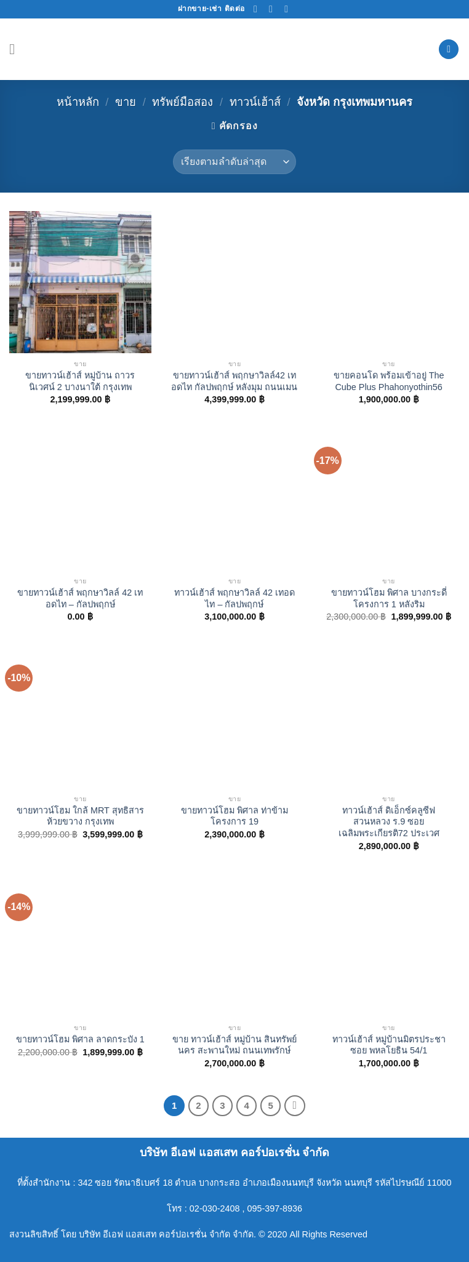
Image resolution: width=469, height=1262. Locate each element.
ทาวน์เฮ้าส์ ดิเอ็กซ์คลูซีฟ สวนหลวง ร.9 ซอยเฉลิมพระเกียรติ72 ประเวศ (389, 821)
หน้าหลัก (78, 101)
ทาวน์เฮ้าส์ (255, 101)
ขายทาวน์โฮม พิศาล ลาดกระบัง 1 (80, 1039)
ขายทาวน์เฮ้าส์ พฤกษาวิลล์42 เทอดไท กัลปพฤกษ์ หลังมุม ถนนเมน (234, 381)
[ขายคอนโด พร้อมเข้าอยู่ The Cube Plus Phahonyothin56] (389, 282)
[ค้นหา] (449, 49)
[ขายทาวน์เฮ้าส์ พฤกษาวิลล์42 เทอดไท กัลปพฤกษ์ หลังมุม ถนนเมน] (234, 282)
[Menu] (16, 49)
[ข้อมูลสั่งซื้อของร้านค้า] (234, 162)
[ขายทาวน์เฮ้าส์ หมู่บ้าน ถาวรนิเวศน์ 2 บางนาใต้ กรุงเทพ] (80, 282)
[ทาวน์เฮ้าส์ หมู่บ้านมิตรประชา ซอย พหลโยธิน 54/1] (389, 946)
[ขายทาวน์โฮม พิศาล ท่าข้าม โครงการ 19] (234, 717)
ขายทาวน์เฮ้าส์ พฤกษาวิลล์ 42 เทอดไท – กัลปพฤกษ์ (80, 598)
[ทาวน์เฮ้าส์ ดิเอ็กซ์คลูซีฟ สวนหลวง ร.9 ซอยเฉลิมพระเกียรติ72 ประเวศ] (389, 717)
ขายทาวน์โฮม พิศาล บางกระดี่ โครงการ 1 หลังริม (389, 598)
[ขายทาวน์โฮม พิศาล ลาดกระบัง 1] (80, 946)
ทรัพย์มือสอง (182, 101)
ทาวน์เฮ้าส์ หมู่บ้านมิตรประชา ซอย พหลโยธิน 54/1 (389, 1045)
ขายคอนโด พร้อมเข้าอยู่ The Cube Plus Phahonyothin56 (389, 381)
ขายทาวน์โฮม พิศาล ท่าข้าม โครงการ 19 (234, 816)
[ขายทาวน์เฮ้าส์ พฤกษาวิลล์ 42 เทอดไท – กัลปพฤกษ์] (80, 499)
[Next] (294, 1105)
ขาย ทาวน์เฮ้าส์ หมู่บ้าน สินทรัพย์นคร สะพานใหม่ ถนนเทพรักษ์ (234, 1045)
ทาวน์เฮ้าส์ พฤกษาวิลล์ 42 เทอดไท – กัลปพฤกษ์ (234, 598)
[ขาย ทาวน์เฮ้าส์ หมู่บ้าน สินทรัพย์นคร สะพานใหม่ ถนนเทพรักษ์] (234, 946)
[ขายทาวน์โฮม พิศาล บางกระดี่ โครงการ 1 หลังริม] (389, 499)
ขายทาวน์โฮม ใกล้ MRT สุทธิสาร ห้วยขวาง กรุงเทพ (80, 816)
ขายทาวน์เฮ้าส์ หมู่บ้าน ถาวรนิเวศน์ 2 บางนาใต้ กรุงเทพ (80, 381)
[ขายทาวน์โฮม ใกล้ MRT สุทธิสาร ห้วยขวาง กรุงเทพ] (80, 717)
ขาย (125, 101)
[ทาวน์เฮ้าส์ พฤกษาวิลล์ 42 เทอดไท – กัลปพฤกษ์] (234, 499)
